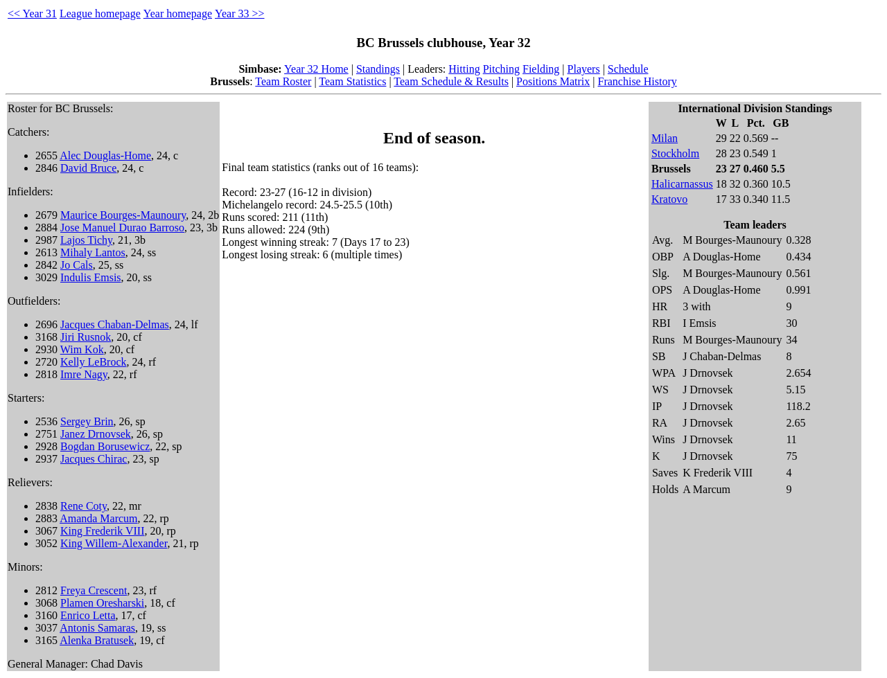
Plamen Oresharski (102, 603)
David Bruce (88, 168)
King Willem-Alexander (113, 543)
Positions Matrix (553, 81)
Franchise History (637, 81)
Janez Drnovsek (95, 434)
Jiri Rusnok (85, 337)
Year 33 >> (240, 13)
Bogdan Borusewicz (105, 446)
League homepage (100, 13)
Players (584, 69)
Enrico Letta (88, 615)
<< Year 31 (32, 13)
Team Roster (283, 81)
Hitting (464, 69)
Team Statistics (352, 81)
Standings (378, 69)
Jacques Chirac (93, 459)
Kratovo (669, 199)
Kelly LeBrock (93, 362)
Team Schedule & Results (451, 81)
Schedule (628, 69)
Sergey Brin (87, 421)
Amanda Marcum (98, 518)
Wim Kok (82, 349)
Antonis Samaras (97, 628)
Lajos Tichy (86, 240)
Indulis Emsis (90, 277)
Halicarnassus (682, 184)
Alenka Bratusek (97, 640)
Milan (664, 138)
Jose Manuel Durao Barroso (122, 227)
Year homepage (177, 13)
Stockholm (675, 153)
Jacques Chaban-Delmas (114, 324)
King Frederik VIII (102, 531)
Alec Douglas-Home (105, 155)
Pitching (501, 69)
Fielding (540, 69)
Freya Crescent (93, 590)
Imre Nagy (83, 374)
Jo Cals (76, 265)
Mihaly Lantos (92, 252)
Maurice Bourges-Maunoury (123, 215)
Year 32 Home (316, 69)
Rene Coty (83, 506)
